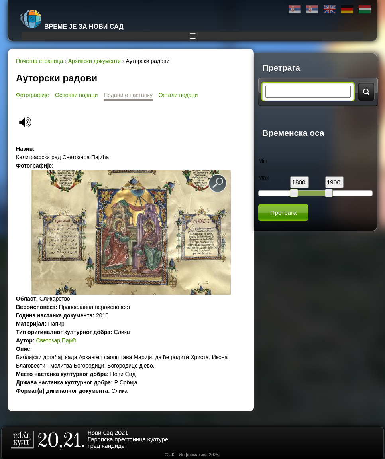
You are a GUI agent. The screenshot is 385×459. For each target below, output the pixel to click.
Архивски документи (94, 61)
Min (262, 161)
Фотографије (32, 95)
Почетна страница (39, 61)
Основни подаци (76, 95)
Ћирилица (295, 9)
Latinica (312, 9)
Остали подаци (178, 95)
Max (263, 177)
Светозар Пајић (56, 340)
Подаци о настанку (128, 95)
